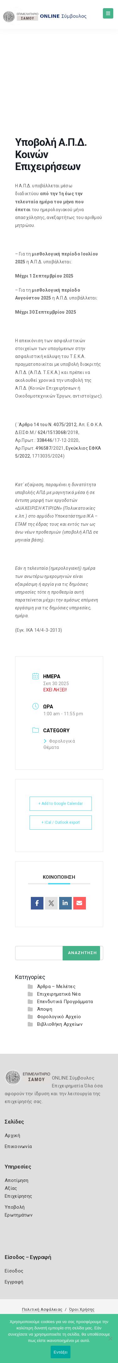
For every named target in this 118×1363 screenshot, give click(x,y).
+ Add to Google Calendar (60, 803)
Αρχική (12, 1135)
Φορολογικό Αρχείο (59, 1017)
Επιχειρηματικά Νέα (59, 994)
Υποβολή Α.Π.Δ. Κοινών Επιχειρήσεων (65, 88)
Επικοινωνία (18, 1146)
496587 (43, 448)
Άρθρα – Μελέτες (56, 986)
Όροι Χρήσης (81, 1309)
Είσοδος (14, 1271)
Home (13, 88)
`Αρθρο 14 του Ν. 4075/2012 (47, 424)
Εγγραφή (14, 1282)
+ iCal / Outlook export (61, 822)
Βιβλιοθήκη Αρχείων (59, 1024)
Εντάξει (61, 1352)
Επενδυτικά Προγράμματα (65, 1001)
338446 (45, 440)
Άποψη (45, 1009)
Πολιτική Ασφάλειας (42, 1309)
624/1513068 (52, 432)
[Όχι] (110, 1341)
